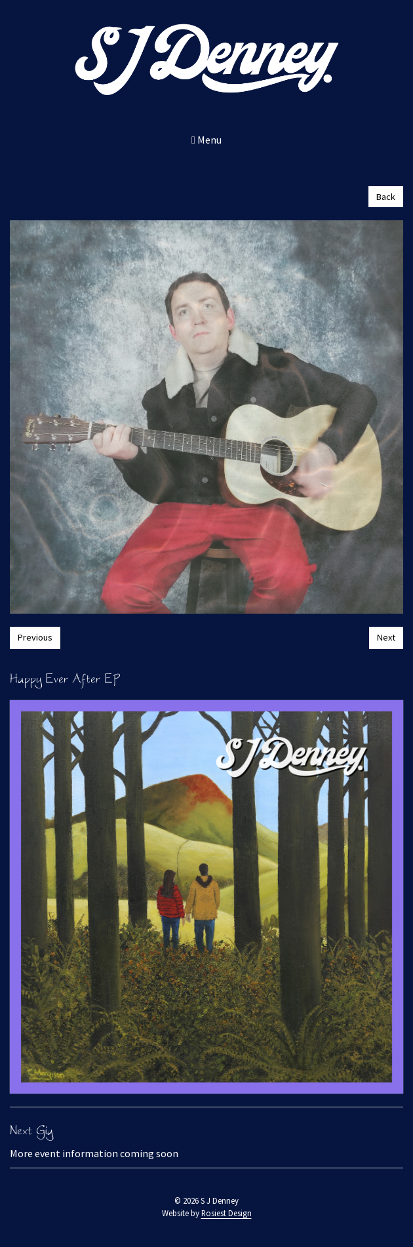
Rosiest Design (226, 1213)
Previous (35, 637)
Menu (206, 139)
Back (385, 197)
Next (386, 637)
